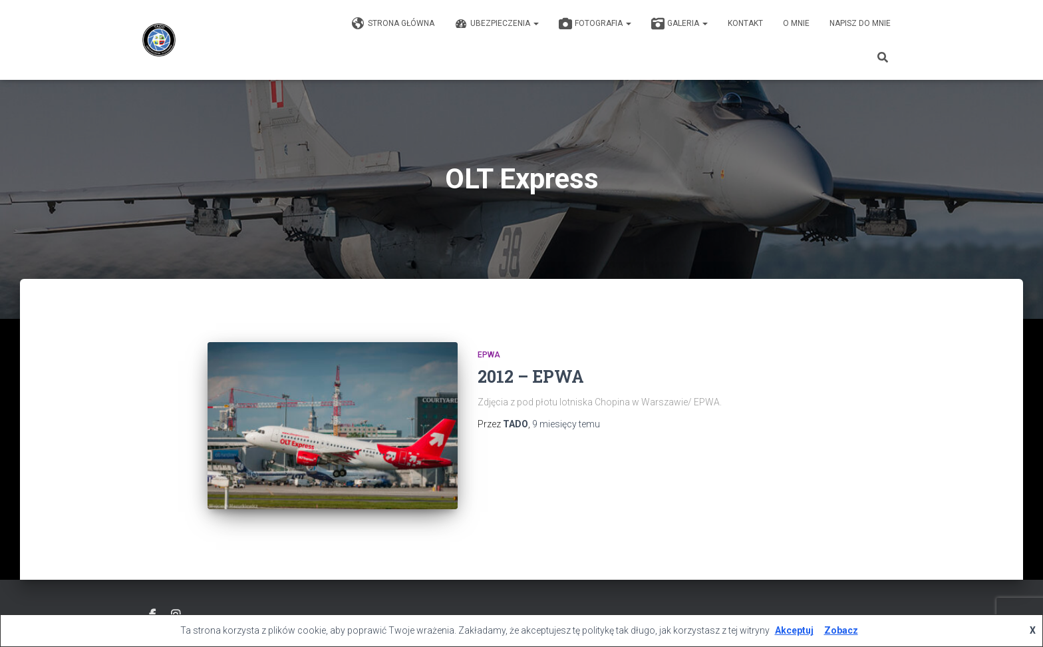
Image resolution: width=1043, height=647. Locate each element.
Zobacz (841, 630)
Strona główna (393, 24)
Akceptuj (794, 630)
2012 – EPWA (531, 376)
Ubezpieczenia (496, 24)
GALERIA (679, 24)
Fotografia (595, 24)
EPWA (489, 354)
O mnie (796, 23)
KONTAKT (745, 23)
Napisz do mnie (860, 23)
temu (566, 424)
